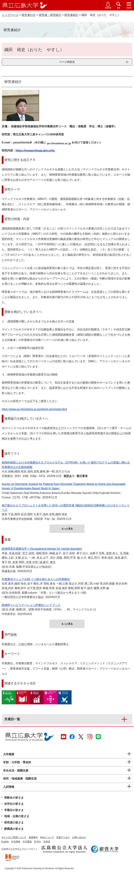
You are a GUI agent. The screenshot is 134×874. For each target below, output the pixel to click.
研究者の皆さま (14, 822)
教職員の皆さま (14, 828)
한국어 (37, 841)
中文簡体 (15, 841)
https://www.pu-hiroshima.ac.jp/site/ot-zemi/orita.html (34, 409)
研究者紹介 (71, 14)
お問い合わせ (79, 837)
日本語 (46, 841)
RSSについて (47, 837)
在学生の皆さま (14, 803)
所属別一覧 (12, 719)
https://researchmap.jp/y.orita (35, 150)
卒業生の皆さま (14, 810)
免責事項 (33, 837)
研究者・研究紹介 (50, 14)
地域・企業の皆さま (16, 816)
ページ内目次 (67, 61)
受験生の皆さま (14, 797)
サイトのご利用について (13, 837)
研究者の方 (29, 14)
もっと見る (67, 528)
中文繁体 (27, 841)
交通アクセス (63, 837)
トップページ (10, 14)
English (5, 841)
